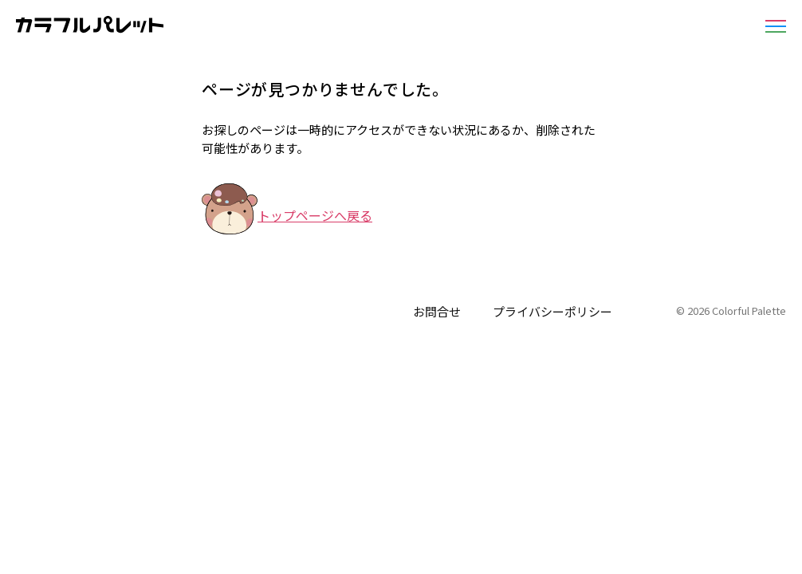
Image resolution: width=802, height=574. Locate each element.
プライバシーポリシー (552, 311)
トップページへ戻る (315, 215)
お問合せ (437, 311)
